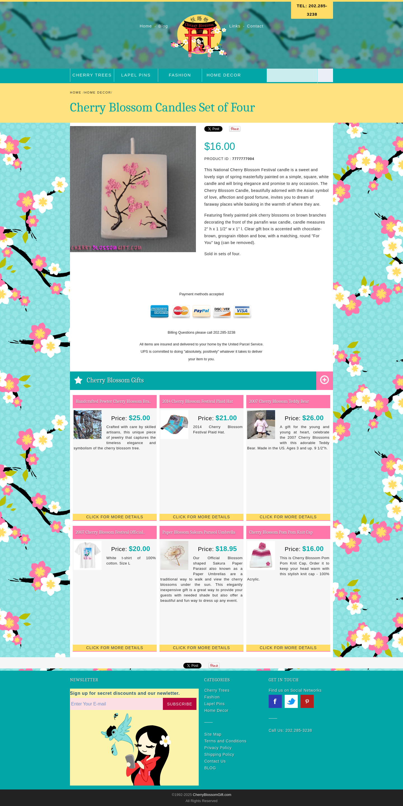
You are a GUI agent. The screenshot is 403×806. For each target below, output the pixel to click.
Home (146, 26)
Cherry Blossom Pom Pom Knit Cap (281, 532)
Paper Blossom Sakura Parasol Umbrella (198, 532)
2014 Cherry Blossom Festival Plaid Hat (197, 401)
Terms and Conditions (225, 741)
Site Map (212, 734)
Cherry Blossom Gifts (115, 380)
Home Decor (224, 75)
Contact (255, 26)
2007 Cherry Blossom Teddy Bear (279, 401)
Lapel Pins (136, 75)
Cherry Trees (92, 75)
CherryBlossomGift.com (211, 795)
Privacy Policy (218, 747)
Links (235, 26)
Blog (163, 26)
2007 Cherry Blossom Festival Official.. (110, 532)
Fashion (180, 75)
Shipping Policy (219, 754)
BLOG (210, 768)
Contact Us (215, 761)
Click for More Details (114, 517)
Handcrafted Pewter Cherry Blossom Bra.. (113, 401)
